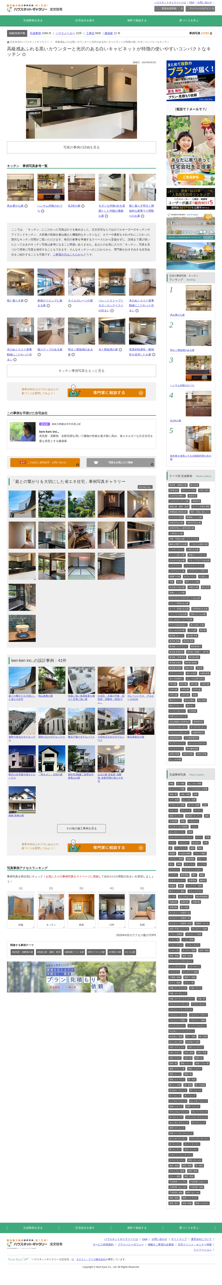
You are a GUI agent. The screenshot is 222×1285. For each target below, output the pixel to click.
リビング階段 (200, 853)
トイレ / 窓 (174, 940)
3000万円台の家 (176, 523)
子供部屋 (192, 711)
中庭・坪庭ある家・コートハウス (183, 539)
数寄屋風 (185, 875)
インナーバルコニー (197, 1026)
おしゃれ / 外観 (194, 783)
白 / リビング (175, 1096)
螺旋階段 (190, 859)
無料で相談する (137, 20)
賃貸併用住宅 (175, 738)
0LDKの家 (74, 205)
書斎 (202, 875)
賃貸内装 (185, 902)
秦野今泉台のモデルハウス (22, 737)
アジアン (173, 875)
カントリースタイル (197, 743)
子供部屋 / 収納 (196, 1187)
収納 (190, 832)
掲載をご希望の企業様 (161, 1244)
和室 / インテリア (189, 1198)
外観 (171, 783)
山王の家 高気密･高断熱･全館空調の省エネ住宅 (111, 776)
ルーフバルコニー (177, 1026)
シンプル (202, 864)
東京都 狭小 (196, 646)
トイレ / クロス (175, 945)
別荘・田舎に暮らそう (200, 512)
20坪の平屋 (201, 754)
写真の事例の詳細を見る (81, 147)
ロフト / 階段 (175, 983)
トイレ (194, 827)
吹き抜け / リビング (177, 1090)
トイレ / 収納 (188, 940)
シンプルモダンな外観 (197, 789)
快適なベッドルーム (197, 555)
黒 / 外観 (184, 907)
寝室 (207, 816)
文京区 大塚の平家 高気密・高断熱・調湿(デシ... (111, 698)
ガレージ (202, 859)
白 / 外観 (180, 783)
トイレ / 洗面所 (175, 934)
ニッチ (172, 896)
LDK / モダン (175, 1053)
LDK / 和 (188, 1058)
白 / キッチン (175, 1144)
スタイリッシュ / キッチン (180, 1155)
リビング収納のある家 (179, 603)
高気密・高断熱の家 (178, 485)
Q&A (191, 2)
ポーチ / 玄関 (193, 805)
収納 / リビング (175, 1106)
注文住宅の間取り (177, 496)
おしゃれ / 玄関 (188, 800)
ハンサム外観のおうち (182, 385)
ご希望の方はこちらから (68, 254)
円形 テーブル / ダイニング (181, 1133)
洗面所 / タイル (201, 923)
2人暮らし (203, 576)
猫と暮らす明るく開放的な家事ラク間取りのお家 (141, 210)
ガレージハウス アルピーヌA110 (140, 696)
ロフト (199, 837)
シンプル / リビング (177, 1101)
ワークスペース (176, 749)
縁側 (192, 848)
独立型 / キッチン (193, 816)
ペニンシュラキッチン (179, 732)
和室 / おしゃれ (192, 1192)
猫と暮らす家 (15, 300)
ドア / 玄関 (174, 800)
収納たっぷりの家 (177, 593)
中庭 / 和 (201, 999)
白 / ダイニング (175, 1117)
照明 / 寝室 (192, 1171)
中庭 (208, 837)
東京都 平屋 (192, 636)
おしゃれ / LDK (175, 1042)
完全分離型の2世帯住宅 (179, 722)
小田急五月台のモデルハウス (111, 737)
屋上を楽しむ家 (197, 625)
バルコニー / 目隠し (177, 1020)
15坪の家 (185, 695)
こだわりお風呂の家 (199, 544)
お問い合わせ (204, 2)
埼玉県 (199, 668)
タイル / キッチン (176, 1160)
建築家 (109, 33)
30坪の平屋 (188, 754)
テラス (172, 843)
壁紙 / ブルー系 (201, 1063)
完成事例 (35, 33)
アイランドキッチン (178, 727)
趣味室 (203, 880)
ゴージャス (174, 870)
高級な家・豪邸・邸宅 (179, 506)
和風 (179, 864)
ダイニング (185, 810)
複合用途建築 (202, 896)
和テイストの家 (192, 582)
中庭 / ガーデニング (177, 993)
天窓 (206, 843)
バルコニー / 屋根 (197, 1020)
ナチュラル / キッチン (199, 1139)
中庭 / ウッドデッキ (177, 988)
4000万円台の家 (194, 523)
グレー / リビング (199, 1112)
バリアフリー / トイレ (194, 566)
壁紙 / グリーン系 (176, 1069)
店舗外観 (196, 902)
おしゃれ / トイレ (176, 832)
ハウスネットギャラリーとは (170, 2)
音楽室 (172, 886)
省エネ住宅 (191, 673)
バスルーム (193, 821)
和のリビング (175, 700)
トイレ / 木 (174, 950)
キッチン (198, 810)
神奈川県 (189, 668)
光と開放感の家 (108, 349)
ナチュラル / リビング (178, 1112)
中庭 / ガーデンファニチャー (181, 999)
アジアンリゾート (177, 743)
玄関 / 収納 (203, 950)
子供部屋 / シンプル (177, 1182)
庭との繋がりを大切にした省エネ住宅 (22, 696)
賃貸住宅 (192, 496)
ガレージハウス (188, 490)
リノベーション (203, 1249)
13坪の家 (185, 689)
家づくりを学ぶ (189, 20)
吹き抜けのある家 (177, 587)
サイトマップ (179, 1239)
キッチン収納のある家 (179, 609)
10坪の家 (205, 684)
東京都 (203, 630)
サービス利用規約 (103, 1244)
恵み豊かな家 (15, 205)
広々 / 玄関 (190, 1036)
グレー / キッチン (191, 1144)
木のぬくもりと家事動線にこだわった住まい (141, 305)
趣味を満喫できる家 (178, 544)
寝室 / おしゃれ (194, 1160)
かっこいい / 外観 (176, 789)
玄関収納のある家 (200, 609)
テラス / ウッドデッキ (178, 1004)
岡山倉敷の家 (51, 694)
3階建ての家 (174, 576)
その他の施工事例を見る (81, 828)
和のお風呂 (189, 700)
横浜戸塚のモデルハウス (81, 735)
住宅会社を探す (85, 20)
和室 (195, 695)
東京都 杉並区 (175, 663)
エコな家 (192, 630)
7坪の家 (172, 684)
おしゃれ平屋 (175, 759)
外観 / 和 (173, 794)
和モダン (190, 706)
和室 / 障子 (174, 1203)
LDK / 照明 (189, 1053)
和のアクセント (176, 706)
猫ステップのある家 (49, 349)
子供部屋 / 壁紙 (175, 1192)
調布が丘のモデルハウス (51, 735)
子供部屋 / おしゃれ (177, 1187)
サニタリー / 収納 (199, 929)
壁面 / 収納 (174, 956)
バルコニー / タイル (177, 1015)
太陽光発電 (205, 673)
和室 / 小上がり (201, 1203)
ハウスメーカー (65, 33)
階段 (200, 848)
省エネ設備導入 (176, 679)
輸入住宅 (206, 587)
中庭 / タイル (195, 988)
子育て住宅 (204, 490)
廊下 (194, 875)
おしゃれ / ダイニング (178, 1122)
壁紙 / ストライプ (176, 1079)
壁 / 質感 (188, 1085)
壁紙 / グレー (186, 1063)
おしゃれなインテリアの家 (180, 619)
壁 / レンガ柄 (175, 1085)
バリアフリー (175, 566)
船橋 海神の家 (22, 814)
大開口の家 (193, 587)
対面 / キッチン (175, 816)
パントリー (174, 972)
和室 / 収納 (187, 1203)
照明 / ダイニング (176, 1128)
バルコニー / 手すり (198, 1015)
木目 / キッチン (190, 1149)
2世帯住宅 (173, 490)
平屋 (171, 582)
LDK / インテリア (195, 1047)
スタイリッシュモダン (192, 870)
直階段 (172, 853)
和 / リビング (195, 1090)
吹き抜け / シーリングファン (181, 1031)
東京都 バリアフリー (178, 646)
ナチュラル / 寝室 (176, 1171)
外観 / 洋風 (185, 794)
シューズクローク (177, 966)
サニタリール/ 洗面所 (178, 827)
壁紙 (181, 886)
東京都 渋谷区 (175, 668)
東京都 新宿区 (191, 663)
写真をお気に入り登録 (120, 462)
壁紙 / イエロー (194, 1069)
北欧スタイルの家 (198, 614)
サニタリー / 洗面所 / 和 (179, 918)
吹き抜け (196, 843)
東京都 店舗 (174, 641)
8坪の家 (183, 684)
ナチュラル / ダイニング (196, 1117)
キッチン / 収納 (188, 950)
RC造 (179, 582)
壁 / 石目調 (200, 1085)
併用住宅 (196, 501)
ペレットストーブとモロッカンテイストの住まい (111, 305)
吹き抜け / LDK (192, 1042)
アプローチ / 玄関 (176, 805)
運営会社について (201, 1239)
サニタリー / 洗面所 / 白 (179, 913)
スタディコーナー (177, 880)
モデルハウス (189, 576)
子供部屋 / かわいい (198, 1182)
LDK (205, 805)
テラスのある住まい (178, 625)
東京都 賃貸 (188, 641)
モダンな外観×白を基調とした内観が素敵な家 (112, 210)
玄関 (195, 794)
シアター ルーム (176, 550)
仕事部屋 (192, 880)
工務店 (90, 33)
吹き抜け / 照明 (175, 1036)
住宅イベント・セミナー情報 (195, 1244)
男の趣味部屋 (192, 749)
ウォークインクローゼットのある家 (184, 598)
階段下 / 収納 (189, 977)
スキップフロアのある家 (199, 560)
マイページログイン (200, 8)
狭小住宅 (194, 485)
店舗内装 (173, 902)
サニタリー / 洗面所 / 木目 (180, 923)
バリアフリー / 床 (176, 571)
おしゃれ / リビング (198, 1101)
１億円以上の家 (176, 533)
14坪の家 (173, 695)
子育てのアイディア (178, 716)
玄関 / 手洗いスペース (178, 929)
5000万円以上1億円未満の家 (181, 528)
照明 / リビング (192, 1106)
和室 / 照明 (174, 1198)
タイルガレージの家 (80, 300)
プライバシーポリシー (131, 1244)
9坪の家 (194, 684)
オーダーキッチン (198, 727)
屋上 (171, 864)
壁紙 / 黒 (173, 1063)
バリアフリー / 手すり (197, 571)
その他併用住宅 (191, 738)
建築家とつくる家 (194, 517)
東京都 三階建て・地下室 (198, 652)
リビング (173, 810)
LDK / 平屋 (201, 1053)
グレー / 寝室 (175, 1176)
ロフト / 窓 (189, 983)
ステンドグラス (195, 891)
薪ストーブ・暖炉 (177, 891)
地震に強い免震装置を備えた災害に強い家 (81, 696)
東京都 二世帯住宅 (177, 657)
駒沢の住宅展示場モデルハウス (22, 774)
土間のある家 (193, 550)
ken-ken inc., (49, 431)
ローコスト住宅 (176, 517)
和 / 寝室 (199, 1166)
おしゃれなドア (185, 896)
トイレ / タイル (192, 945)
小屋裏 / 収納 (175, 977)
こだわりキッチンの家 (179, 501)
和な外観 (202, 700)
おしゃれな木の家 (177, 630)
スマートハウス (176, 673)
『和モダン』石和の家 (51, 773)
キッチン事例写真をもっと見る (81, 370)
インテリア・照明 (194, 886)
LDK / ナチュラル (176, 1047)
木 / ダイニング (198, 1122)
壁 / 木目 (191, 1079)
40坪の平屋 (174, 754)
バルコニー (184, 843)
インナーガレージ (177, 711)
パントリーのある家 (178, 614)
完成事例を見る (33, 20)
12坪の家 (197, 689)
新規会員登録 (169, 8)
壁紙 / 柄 (188, 1074)
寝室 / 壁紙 (187, 1166)
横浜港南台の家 (140, 735)
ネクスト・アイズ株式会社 (90, 1259)
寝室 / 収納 (187, 956)
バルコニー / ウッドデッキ (180, 1009)
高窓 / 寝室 (189, 1176)
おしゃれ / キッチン (177, 1139)
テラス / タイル (198, 1004)
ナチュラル (189, 864)
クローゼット (194, 966)
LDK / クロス (175, 1058)
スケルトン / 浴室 (193, 934)
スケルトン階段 (176, 859)
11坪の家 (173, 689)
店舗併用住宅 (198, 732)
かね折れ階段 (184, 853)
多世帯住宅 (198, 722)
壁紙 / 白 (199, 1058)
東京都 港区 (194, 657)
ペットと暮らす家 (177, 555)
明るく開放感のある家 (182, 350)
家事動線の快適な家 (178, 512)
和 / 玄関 (203, 1036)
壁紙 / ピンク (175, 1074)
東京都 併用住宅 (176, 652)
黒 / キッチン (175, 1149)
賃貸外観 (173, 907)
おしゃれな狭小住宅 (195, 679)
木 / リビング (189, 1096)
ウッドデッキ (181, 848)
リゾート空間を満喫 (201, 506)
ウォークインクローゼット (180, 837)
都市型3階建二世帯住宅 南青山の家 (81, 774)
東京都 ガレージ (176, 636)
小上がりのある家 (177, 560)
